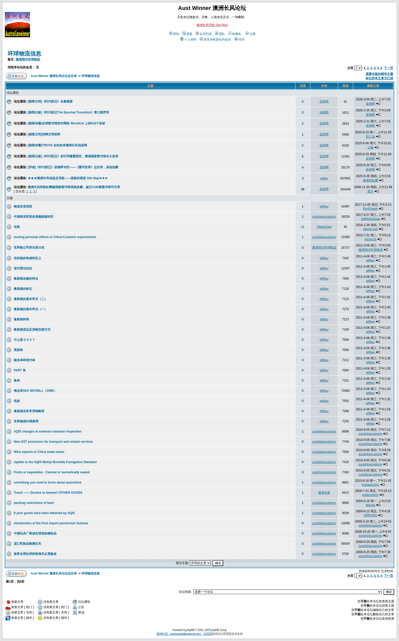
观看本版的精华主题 (379, 74)
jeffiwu (324, 206)
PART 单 (20, 370)
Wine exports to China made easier (39, 452)
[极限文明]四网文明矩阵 (44, 134)
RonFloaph (370, 209)
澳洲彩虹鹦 (370, 180)
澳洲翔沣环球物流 (28, 59)
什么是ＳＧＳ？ (24, 340)
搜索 (187, 34)
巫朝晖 (324, 101)
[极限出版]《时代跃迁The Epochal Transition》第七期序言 (68, 112)
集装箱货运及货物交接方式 (32, 329)
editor (324, 178)
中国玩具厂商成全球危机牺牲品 (35, 533)
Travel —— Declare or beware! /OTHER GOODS (48, 492)
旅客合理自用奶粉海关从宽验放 (35, 554)
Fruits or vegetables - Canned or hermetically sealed (52, 472)
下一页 (388, 68)
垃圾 (17, 227)
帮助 (174, 34)
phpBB (190, 630)
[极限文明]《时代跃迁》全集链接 (50, 101)
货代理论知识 (23, 268)
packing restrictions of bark (34, 503)
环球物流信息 (24, 53)
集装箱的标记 (23, 289)
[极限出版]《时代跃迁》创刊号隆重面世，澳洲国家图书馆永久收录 (73, 156)
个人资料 (188, 39)
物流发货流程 (23, 206)
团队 (220, 34)
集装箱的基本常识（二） (30, 299)
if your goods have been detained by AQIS (44, 513)
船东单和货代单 (24, 360)
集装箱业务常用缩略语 (29, 411)
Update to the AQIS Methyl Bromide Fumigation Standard (55, 462)
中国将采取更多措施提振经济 (33, 216)
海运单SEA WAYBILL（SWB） (35, 391)
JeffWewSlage (370, 219)
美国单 (18, 350)
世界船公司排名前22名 (29, 247)
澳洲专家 (324, 492)
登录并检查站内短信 (215, 39)
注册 (250, 34)
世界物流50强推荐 (26, 421)
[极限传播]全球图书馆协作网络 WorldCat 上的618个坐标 (66, 123)
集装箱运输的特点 (26, 278)
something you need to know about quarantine (47, 482)
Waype (370, 505)
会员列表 (204, 34)
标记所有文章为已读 (379, 78)
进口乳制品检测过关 (27, 543)
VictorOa (370, 239)
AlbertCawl (324, 227)
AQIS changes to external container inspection (47, 431)
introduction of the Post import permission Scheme (51, 523)
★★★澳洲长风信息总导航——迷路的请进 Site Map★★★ (68, 178)
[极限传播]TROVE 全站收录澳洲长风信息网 (57, 145)
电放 (17, 401)
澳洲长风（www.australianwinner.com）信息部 (183, 634)
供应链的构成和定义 (27, 258)
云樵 (370, 147)
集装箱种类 (21, 319)
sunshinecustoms (324, 216)
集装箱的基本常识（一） (30, 309)
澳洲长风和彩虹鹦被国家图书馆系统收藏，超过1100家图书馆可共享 (74, 187)
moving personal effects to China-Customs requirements (55, 237)
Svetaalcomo (370, 485)
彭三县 (370, 136)
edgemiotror (370, 495)
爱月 (370, 191)
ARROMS (370, 515)
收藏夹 (234, 34)
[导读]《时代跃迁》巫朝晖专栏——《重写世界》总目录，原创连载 (73, 167)
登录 (240, 39)
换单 (17, 380)
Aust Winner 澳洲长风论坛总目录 (54, 76)
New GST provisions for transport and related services (53, 441)
